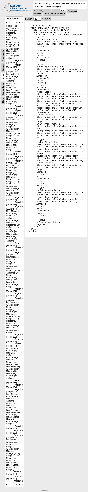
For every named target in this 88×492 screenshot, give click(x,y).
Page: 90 (19, 202)
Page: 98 (19, 385)
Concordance (3, 89)
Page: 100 (18, 430)
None (3, 100)
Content (3, 67)
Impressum (44, 490)
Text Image (45, 11)
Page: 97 (19, 380)
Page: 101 (18, 472)
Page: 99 (19, 426)
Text (36, 11)
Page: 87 (19, 152)
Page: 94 (19, 293)
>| (50, 19)
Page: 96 (19, 339)
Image (56, 11)
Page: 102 (18, 476)
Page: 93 (19, 289)
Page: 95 (19, 334)
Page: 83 (19, 60)
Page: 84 (19, 65)
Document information (54, 13)
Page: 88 (19, 156)
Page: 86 (19, 111)
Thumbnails (3, 55)
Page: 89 (19, 197)
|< (31, 19)
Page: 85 (19, 106)
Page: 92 (19, 248)
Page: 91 (19, 243)
